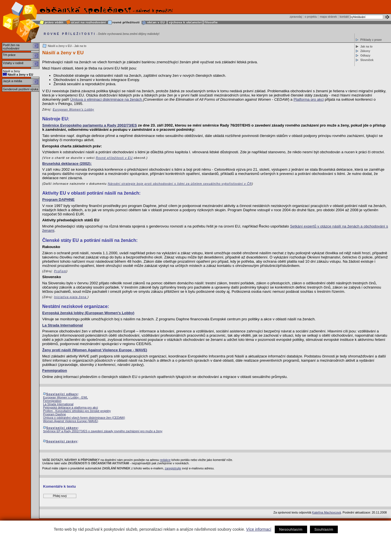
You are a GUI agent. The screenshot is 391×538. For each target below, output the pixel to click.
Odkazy (365, 55)
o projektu (311, 16)
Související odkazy (62, 394)
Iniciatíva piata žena (71, 297)
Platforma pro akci (309, 99)
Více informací (258, 529)
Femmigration (54, 370)
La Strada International (62, 325)
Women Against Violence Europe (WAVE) (70, 421)
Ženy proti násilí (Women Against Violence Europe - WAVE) (94, 350)
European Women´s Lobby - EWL (65, 397)
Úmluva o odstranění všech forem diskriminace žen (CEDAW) (84, 417)
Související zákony (62, 427)
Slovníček (367, 60)
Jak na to (366, 46)
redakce (165, 460)
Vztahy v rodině (13, 63)
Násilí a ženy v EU (18, 74)
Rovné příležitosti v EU (114, 157)
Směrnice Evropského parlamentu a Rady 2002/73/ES (89, 125)
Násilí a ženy (11, 71)
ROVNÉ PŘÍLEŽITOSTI (70, 33)
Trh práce (9, 55)
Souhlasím (323, 529)
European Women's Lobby (73, 109)
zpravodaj (296, 16)
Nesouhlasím (291, 529)
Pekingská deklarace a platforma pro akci (70, 407)
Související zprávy (61, 441)
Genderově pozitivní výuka (20, 89)
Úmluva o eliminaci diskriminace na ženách (106, 99)
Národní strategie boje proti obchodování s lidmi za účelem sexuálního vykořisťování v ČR (180, 183)
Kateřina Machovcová (326, 512)
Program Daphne (54, 414)
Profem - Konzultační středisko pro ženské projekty (77, 411)
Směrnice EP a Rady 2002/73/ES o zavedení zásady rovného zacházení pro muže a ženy (102, 431)
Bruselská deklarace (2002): (67, 163)
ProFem (60, 271)
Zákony (365, 51)
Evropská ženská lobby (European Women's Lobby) (88, 313)
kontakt (344, 16)
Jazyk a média (12, 81)
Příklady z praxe (371, 39)
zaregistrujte (173, 468)
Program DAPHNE (58, 199)
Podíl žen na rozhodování (11, 46)
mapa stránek (328, 16)
